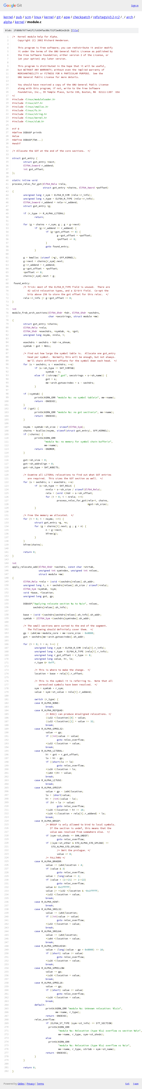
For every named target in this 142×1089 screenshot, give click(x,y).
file (75, 30)
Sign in (135, 5)
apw (67, 17)
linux (37, 17)
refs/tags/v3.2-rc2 (106, 17)
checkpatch (81, 17)
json (136, 1083)
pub (19, 17)
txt (127, 1083)
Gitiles (21, 1083)
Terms (40, 1083)
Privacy (31, 1083)
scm (28, 17)
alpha (7, 22)
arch (129, 17)
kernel (8, 17)
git (59, 17)
